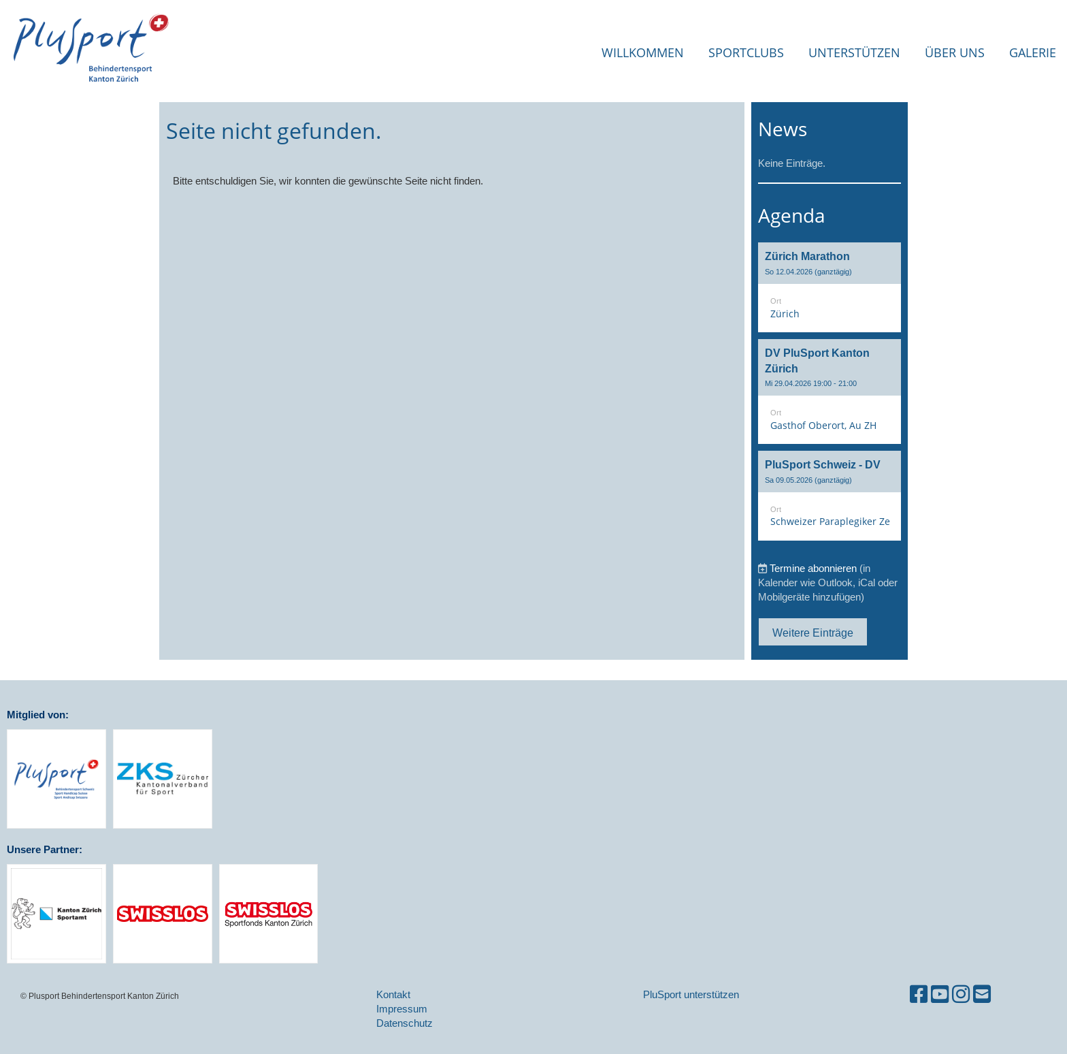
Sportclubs (746, 52)
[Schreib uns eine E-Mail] (982, 994)
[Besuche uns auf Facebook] (919, 994)
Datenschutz (404, 1023)
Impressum (401, 1009)
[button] (829, 287)
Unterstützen (854, 52)
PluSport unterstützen (691, 994)
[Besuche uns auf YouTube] (940, 994)
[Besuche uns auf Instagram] (961, 994)
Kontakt (393, 994)
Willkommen (643, 52)
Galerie (1032, 52)
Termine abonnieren (813, 568)
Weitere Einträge (812, 632)
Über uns (955, 52)
